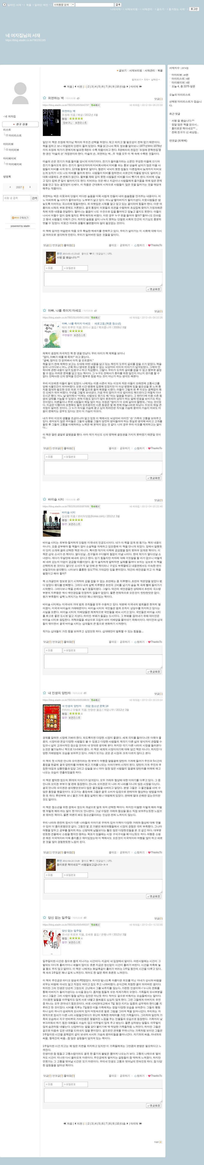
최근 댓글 (174, 113)
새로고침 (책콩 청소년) (107, 323)
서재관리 (148, 9)
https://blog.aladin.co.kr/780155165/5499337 (66, 924)
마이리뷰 (8, 144)
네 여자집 (135, 105)
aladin (27, 226)
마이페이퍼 (9, 158)
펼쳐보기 (138, 79)
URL (110, 253)
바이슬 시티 (56, 499)
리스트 (7, 129)
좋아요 (113, 245)
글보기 (123, 70)
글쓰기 (161, 9)
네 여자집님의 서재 (23, 35)
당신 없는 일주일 (59, 917)
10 (118, 86)
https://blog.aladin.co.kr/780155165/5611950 (66, 317)
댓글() (158, 98)
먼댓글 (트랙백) (178, 140)
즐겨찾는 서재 (177, 9)
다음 (124, 86)
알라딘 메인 (42, 4)
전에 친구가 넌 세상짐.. (185, 132)
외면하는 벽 (56, 98)
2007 (19, 187)
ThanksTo (155, 245)
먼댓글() (57, 245)
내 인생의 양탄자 (59, 693)
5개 (147, 79)
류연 (59, 253)
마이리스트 (15, 135)
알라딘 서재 (15, 4)
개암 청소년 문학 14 (96, 705)
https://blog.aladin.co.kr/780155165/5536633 (66, 700)
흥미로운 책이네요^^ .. (185, 128)
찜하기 (139, 245)
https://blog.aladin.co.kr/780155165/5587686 (66, 506)
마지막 (136, 86)
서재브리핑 (132, 9)
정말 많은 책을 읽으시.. (185, 124)
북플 (29, 4)
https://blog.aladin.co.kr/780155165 (26, 40)
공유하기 (125, 245)
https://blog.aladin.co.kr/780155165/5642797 (66, 105)
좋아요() (69, 245)
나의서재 (116, 9)
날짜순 (155, 79)
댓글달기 (100, 253)
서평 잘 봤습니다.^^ (183, 120)
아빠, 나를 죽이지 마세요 (64, 310)
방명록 (7, 176)
